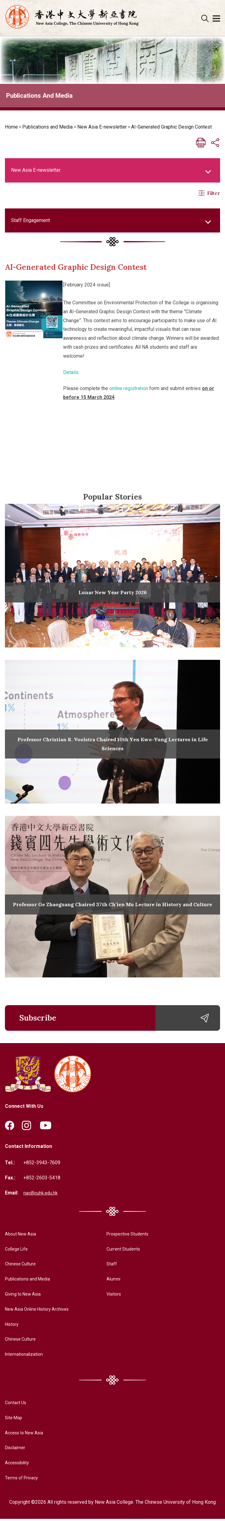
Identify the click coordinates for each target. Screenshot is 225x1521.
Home (11, 127)
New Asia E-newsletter (102, 127)
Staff (106, 1266)
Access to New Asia (27, 1434)
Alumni (108, 1281)
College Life (18, 1251)
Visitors (109, 1296)
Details (70, 372)
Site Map (14, 1420)
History (13, 1326)
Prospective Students (124, 1236)
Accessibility (19, 1465)
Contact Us (16, 1405)
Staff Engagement (30, 220)
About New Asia (22, 1236)
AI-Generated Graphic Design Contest (171, 127)
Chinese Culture (22, 1266)
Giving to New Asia (25, 1296)
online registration (128, 388)
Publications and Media (47, 127)
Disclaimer (16, 1450)
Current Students (119, 1251)
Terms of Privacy (23, 1480)
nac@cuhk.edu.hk (41, 1195)
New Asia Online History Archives (41, 1311)
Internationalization (25, 1356)
